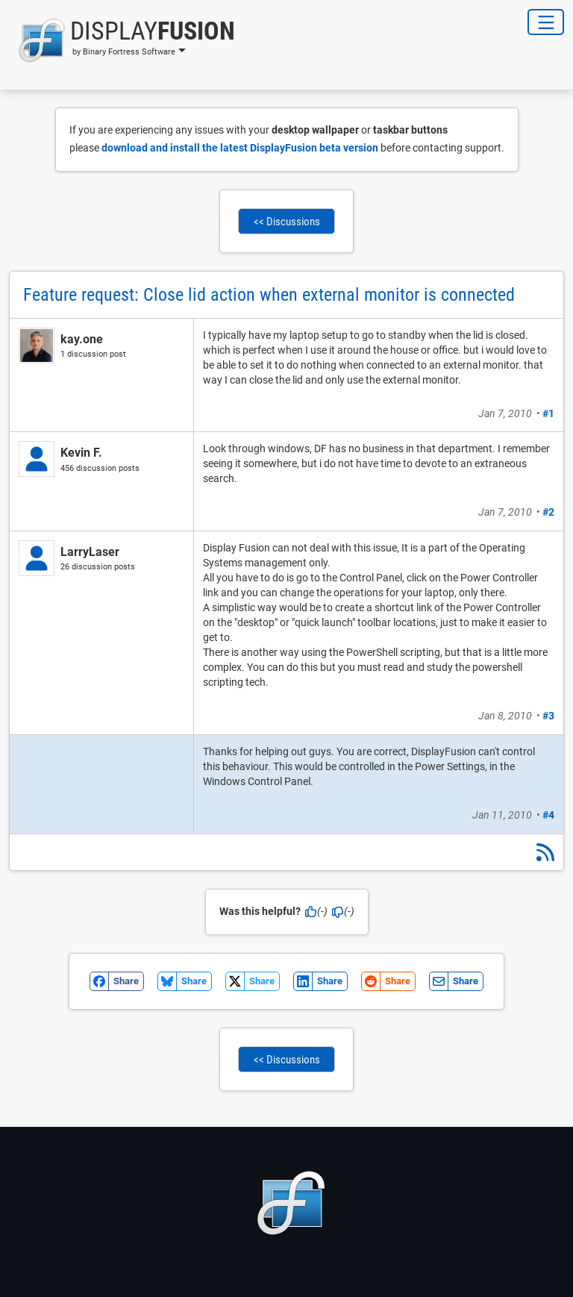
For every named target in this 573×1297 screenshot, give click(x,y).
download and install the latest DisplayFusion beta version (239, 148)
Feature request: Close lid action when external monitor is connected (269, 294)
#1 (548, 413)
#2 (548, 512)
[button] (122, 40)
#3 (548, 716)
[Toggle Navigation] (545, 22)
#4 (548, 815)
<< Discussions (287, 221)
